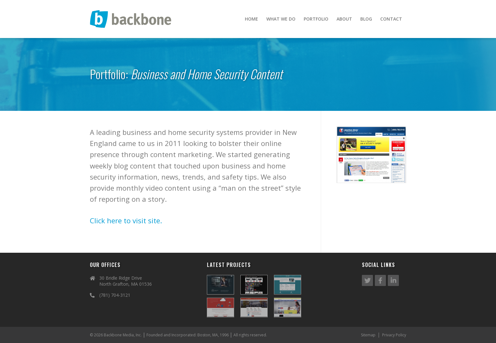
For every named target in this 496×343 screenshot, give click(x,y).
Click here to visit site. (126, 220)
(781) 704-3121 (114, 295)
